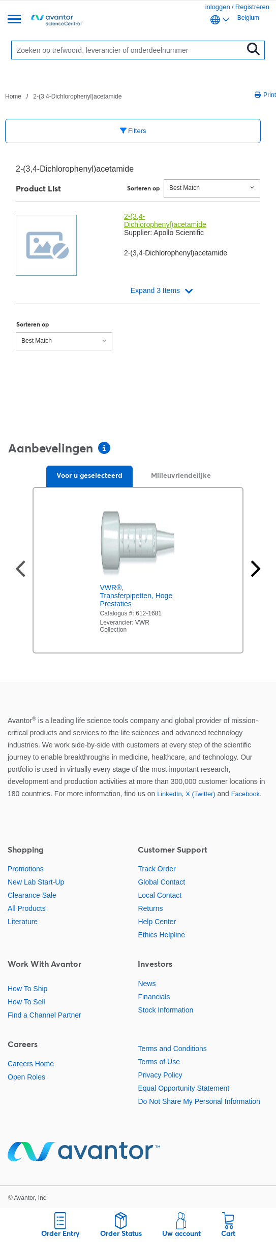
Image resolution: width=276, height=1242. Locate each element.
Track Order (156, 869)
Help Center (157, 922)
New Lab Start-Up (36, 882)
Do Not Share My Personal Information (199, 1101)
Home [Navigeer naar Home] (13, 96)
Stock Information (165, 1010)
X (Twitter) (200, 794)
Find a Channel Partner (44, 1015)
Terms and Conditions (172, 1048)
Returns (150, 908)
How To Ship (27, 989)
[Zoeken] (129, 50)
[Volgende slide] (255, 570)
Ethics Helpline (161, 935)
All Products (27, 908)
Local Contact (159, 895)
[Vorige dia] (20, 570)
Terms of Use (158, 1062)
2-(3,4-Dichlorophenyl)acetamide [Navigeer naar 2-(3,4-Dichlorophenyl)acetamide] (77, 96)
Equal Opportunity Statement (183, 1088)
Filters (133, 131)
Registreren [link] (252, 7)
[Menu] (14, 20)
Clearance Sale (32, 895)
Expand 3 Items (155, 290)
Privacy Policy (160, 1075)
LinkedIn (169, 794)
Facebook (245, 794)
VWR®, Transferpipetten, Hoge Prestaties (136, 595)
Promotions (26, 869)
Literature (23, 922)
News (147, 983)
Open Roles (26, 1077)
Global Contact (161, 882)
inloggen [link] (217, 7)
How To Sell (26, 1002)
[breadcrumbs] (63, 96)
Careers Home (31, 1064)
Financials (154, 997)
